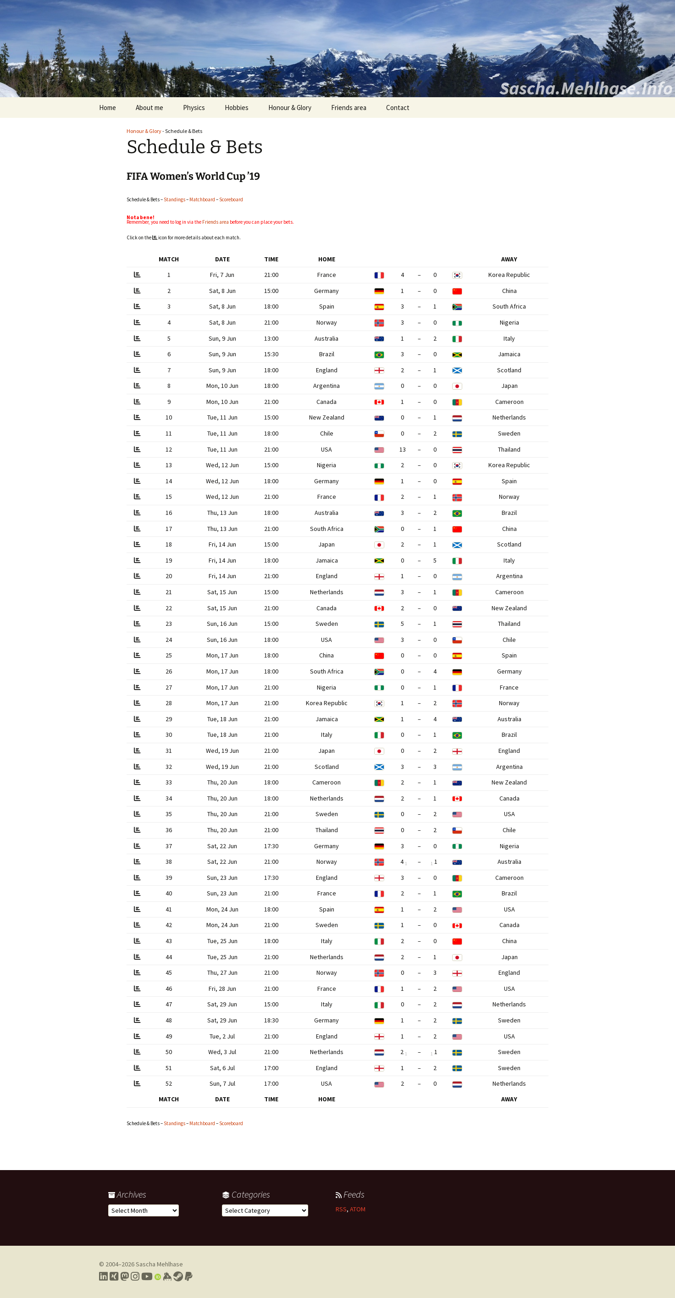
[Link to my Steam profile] (178, 1276)
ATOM (357, 1209)
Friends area (348, 107)
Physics (194, 107)
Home (107, 107)
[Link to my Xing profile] (114, 1276)
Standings (174, 199)
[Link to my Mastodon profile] (124, 1276)
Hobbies (237, 107)
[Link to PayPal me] (189, 1276)
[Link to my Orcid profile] (158, 1276)
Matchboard (202, 199)
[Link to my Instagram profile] (135, 1276)
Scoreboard (231, 199)
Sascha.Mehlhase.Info (586, 88)
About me (149, 107)
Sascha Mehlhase (159, 1264)
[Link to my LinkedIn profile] (103, 1276)
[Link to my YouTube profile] (147, 1276)
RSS (341, 1209)
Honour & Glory (289, 107)
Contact (397, 107)
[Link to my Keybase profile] (167, 1276)
